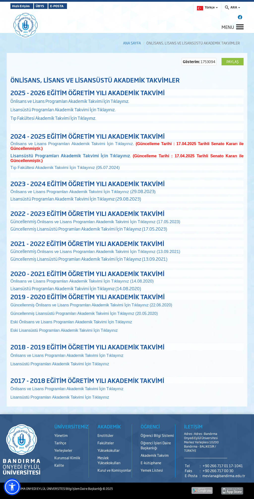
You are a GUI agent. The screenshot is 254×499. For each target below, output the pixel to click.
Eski (14, 322)
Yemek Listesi (152, 470)
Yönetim (61, 435)
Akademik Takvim (155, 455)
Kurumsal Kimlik (67, 457)
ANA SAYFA (132, 42)
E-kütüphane (151, 462)
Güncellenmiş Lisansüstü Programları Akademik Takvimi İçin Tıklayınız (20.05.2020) (84, 313)
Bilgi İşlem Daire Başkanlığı (84, 488)
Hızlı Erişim (23, 6)
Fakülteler (105, 442)
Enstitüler (105, 435)
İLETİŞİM (193, 426)
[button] (12, 487)
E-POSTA (70, 6)
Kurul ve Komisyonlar (114, 470)
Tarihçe (60, 442)
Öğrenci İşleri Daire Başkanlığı (156, 445)
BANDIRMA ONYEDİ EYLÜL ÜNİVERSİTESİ (38, 488)
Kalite (59, 465)
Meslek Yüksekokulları (109, 460)
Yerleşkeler (63, 450)
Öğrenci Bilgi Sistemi (157, 435)
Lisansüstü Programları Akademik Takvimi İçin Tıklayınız (68, 330)
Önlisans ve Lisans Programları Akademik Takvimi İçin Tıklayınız (75, 322)
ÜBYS (47, 6)
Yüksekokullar (108, 450)
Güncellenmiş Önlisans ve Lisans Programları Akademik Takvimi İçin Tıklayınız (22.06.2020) (91, 305)
